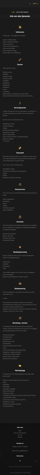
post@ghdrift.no (23, 451)
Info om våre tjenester (20, 433)
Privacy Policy (26, 472)
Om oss (20, 435)
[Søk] (30, 3)
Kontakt (20, 437)
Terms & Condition (15, 472)
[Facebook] (20, 460)
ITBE (30, 466)
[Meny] (35, 3)
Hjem (20, 430)
